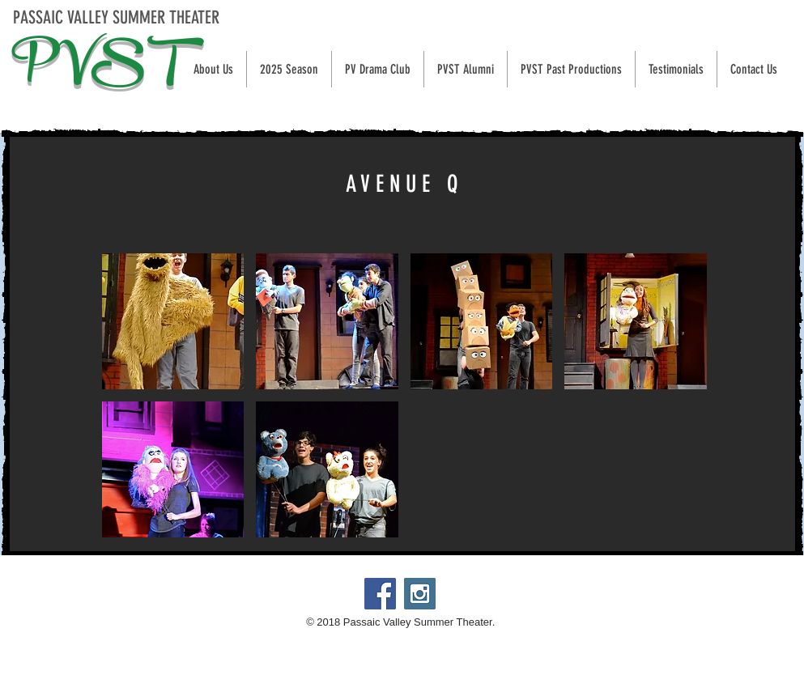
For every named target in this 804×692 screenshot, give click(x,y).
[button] (288, 69)
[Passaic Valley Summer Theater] (380, 593)
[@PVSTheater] (420, 593)
